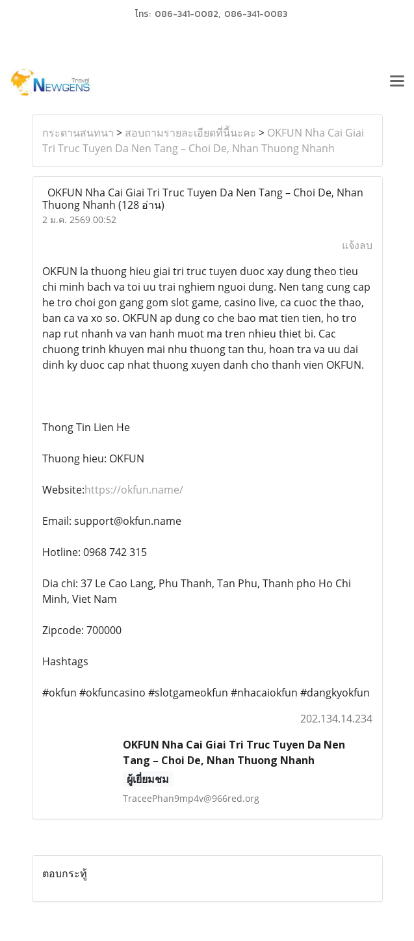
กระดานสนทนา (78, 133)
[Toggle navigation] (397, 82)
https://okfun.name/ (133, 490)
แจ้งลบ (357, 245)
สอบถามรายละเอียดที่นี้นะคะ (190, 133)
